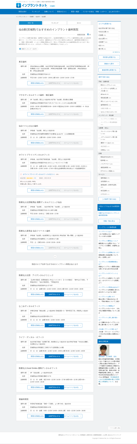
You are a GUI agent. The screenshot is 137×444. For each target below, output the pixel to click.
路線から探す (109, 64)
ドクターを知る (88, 11)
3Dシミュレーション (108, 101)
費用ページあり (106, 143)
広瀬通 (102, 35)
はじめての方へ (114, 11)
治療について (49, 11)
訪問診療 (104, 194)
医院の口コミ (62, 11)
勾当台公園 (104, 32)
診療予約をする (54, 295)
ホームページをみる (79, 295)
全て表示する (116, 52)
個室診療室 (104, 167)
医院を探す (23, 11)
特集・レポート (101, 11)
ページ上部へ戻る (115, 429)
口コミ (79, 23)
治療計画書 (104, 108)
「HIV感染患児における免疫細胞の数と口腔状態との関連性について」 (109, 379)
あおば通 (103, 38)
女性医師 (104, 181)
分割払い (104, 150)
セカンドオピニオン (107, 112)
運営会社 (57, 435)
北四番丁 (103, 42)
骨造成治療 (104, 98)
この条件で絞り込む (109, 199)
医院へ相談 (75, 11)
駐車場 (103, 160)
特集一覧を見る (109, 221)
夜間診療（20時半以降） (109, 185)
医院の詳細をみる (30, 83)
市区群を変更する (109, 57)
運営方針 (87, 435)
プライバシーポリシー (68, 435)
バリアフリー (105, 164)
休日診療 (104, 190)
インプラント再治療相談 (109, 122)
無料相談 (104, 178)
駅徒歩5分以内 (106, 157)
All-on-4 (103, 94)
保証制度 (104, 146)
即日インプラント (107, 85)
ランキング (36, 11)
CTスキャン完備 (106, 171)
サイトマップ (117, 435)
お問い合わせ (107, 435)
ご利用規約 (79, 435)
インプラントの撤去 (107, 119)
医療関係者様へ (96, 435)
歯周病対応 (104, 105)
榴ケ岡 (102, 49)
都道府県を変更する (109, 70)
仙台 (101, 45)
